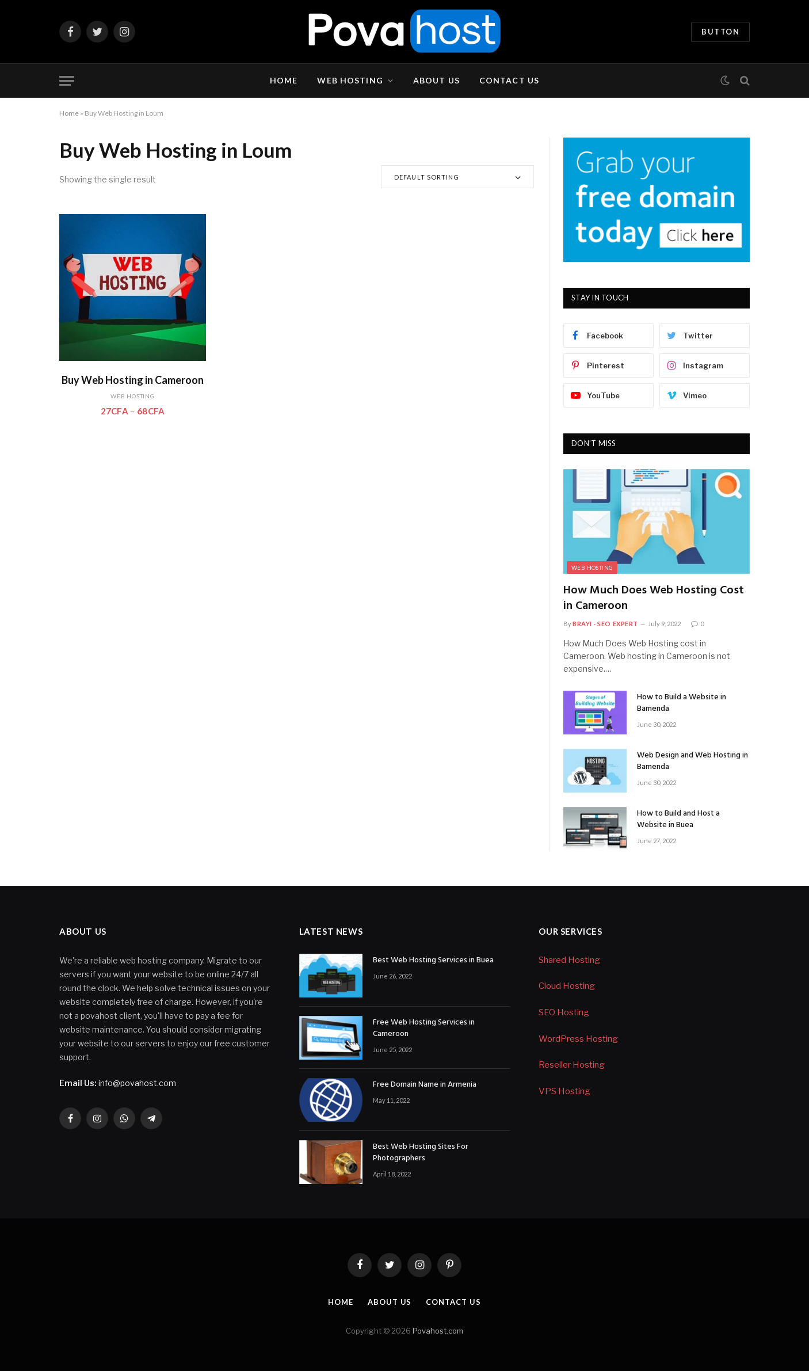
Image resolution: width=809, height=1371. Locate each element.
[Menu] (66, 81)
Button (720, 31)
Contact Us (509, 80)
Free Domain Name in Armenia (424, 1085)
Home (283, 80)
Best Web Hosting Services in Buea (433, 960)
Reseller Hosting (572, 1065)
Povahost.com (437, 1330)
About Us (436, 80)
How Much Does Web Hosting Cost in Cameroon (653, 598)
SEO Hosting (564, 1012)
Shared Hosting (569, 960)
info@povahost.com (117, 1083)
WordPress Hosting (578, 1039)
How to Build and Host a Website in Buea (678, 819)
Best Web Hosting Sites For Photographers (420, 1152)
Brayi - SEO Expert (605, 623)
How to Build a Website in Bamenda (681, 703)
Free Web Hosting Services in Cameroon (424, 1028)
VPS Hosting (564, 1091)
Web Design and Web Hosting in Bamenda (692, 761)
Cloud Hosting (567, 986)
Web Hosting (350, 80)
